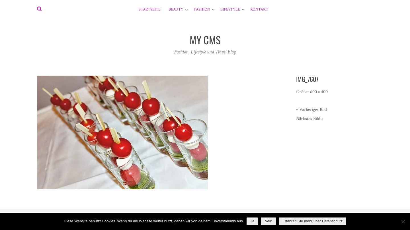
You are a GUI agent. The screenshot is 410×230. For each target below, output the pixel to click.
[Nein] (403, 221)
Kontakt (259, 9)
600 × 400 (319, 92)
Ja (252, 221)
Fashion (202, 9)
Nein (268, 221)
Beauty (176, 9)
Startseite (150, 9)
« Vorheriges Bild (311, 110)
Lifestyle (230, 9)
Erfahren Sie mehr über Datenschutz (312, 221)
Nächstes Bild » (309, 119)
